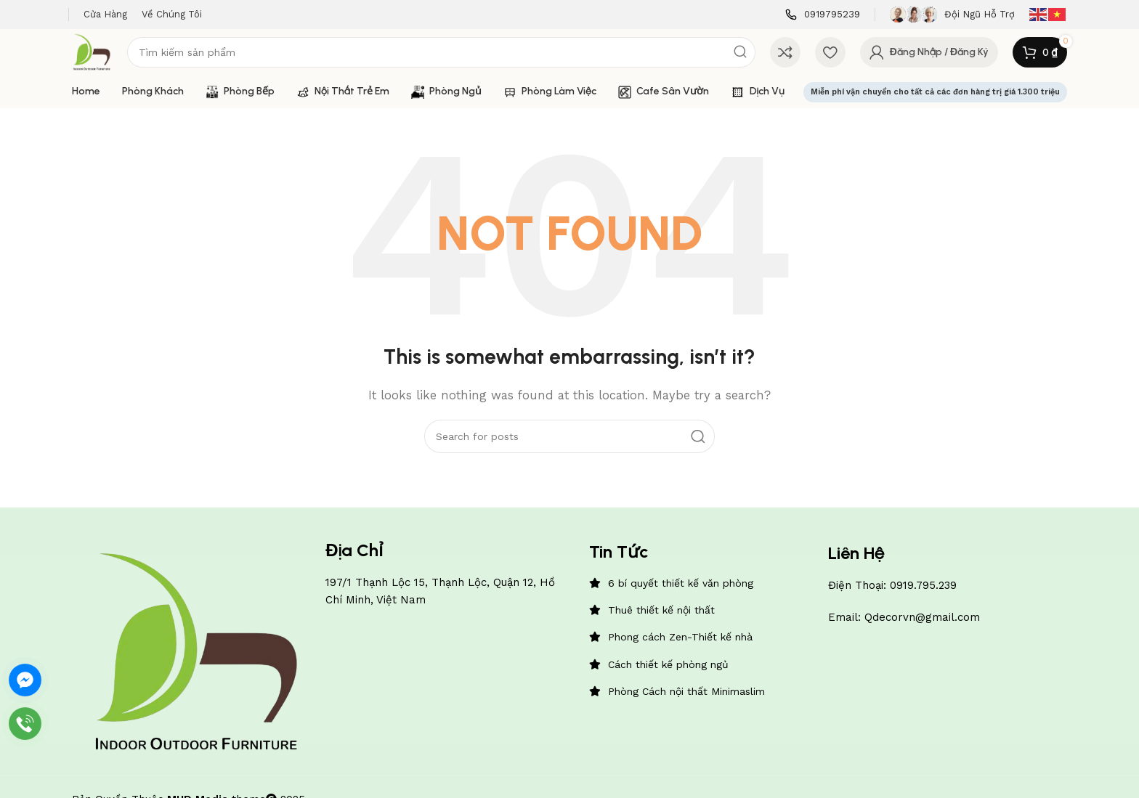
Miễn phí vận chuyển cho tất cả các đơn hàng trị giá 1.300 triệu (935, 92)
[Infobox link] (822, 15)
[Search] (441, 52)
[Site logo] (92, 51)
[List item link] (701, 583)
